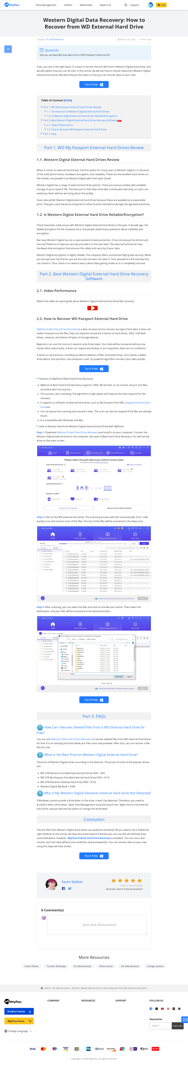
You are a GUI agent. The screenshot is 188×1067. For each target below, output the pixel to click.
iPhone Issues (106, 966)
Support (134, 5)
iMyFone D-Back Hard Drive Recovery (57, 329)
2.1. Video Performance (60, 125)
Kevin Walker (72, 881)
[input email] (161, 1025)
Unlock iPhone (31, 966)
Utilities (68, 5)
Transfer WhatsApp (56, 966)
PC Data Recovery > (62, 988)
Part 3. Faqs (49, 133)
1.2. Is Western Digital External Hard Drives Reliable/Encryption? (82, 116)
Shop (161, 5)
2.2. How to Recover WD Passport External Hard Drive (76, 129)
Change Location (155, 966)
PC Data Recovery (55, 39)
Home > (49, 988)
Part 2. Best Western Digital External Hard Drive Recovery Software (82, 120)
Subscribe (178, 1025)
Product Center (19, 1011)
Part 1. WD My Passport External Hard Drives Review (72, 107)
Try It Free (94, 84)
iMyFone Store (19, 1021)
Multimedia (86, 5)
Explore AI (105, 5)
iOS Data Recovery (130, 966)
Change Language (17, 1031)
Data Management (46, 5)
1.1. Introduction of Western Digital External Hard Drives (78, 111)
